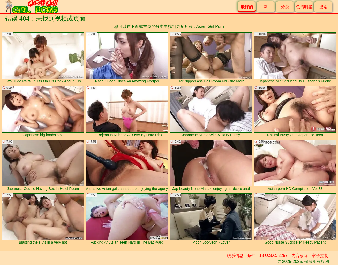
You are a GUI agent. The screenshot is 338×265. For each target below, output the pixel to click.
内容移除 (299, 255)
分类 (285, 7)
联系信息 (235, 255)
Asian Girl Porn (210, 26)
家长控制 (320, 255)
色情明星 (304, 7)
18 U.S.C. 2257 (273, 255)
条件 (251, 255)
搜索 (323, 7)
